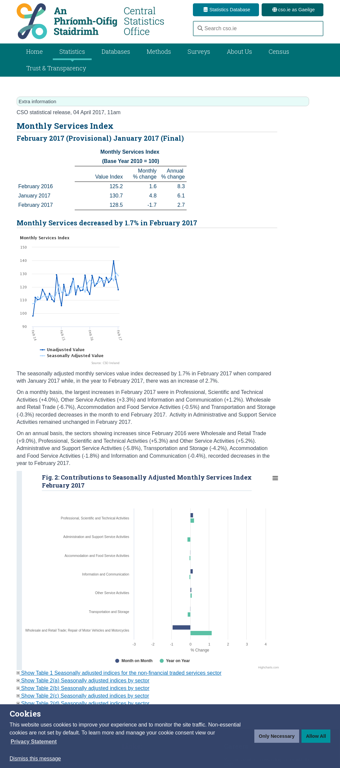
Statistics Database (226, 9)
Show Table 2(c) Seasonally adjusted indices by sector (83, 696)
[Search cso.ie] (258, 28)
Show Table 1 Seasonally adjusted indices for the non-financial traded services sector (119, 673)
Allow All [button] (316, 736)
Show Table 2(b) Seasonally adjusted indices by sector (83, 688)
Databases (116, 51)
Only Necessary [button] (277, 736)
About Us (239, 51)
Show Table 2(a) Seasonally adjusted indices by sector (83, 680)
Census (279, 51)
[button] (34, 742)
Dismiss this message (35, 758)
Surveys (199, 51)
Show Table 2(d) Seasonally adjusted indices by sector (83, 703)
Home (34, 51)
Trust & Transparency (56, 68)
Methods (159, 51)
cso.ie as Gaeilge (292, 9)
